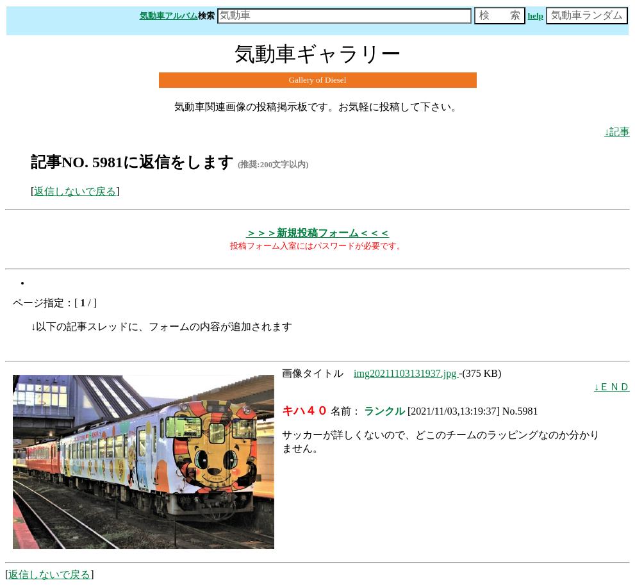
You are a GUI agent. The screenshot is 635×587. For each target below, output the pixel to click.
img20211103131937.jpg (406, 373)
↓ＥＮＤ (612, 386)
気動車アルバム (169, 16)
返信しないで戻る (75, 191)
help (535, 16)
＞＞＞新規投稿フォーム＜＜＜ (318, 232)
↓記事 (617, 131)
